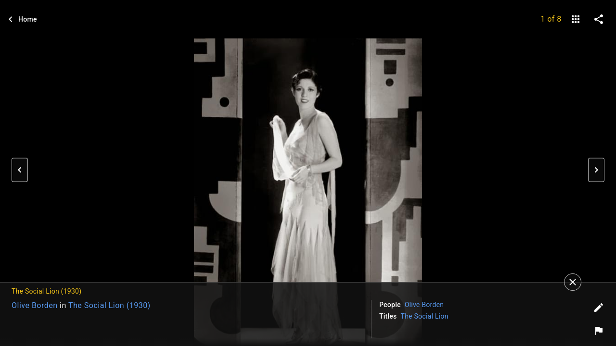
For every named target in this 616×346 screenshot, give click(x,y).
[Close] (572, 282)
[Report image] (598, 330)
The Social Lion (425, 316)
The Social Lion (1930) (109, 305)
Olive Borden (35, 305)
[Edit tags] (598, 307)
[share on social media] (598, 19)
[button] (20, 170)
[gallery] (575, 19)
